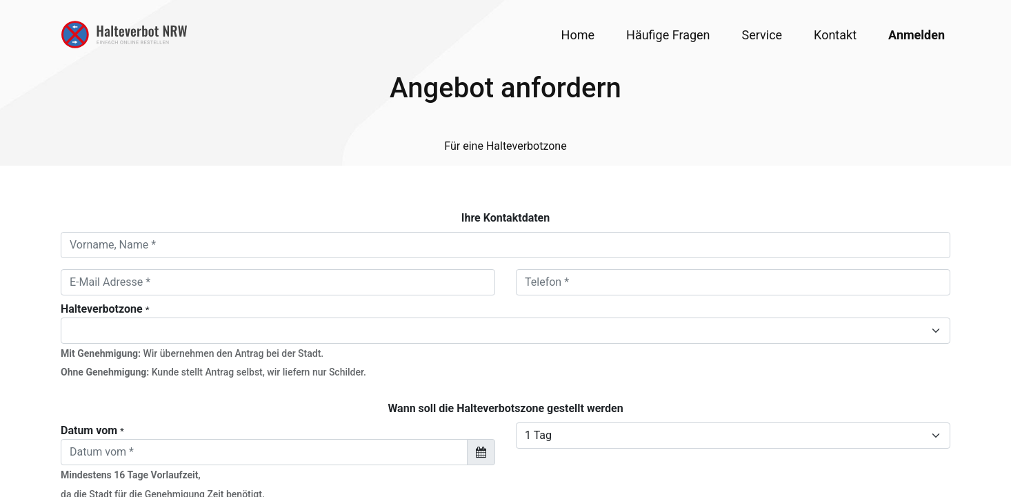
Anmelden (916, 35)
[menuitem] (578, 35)
